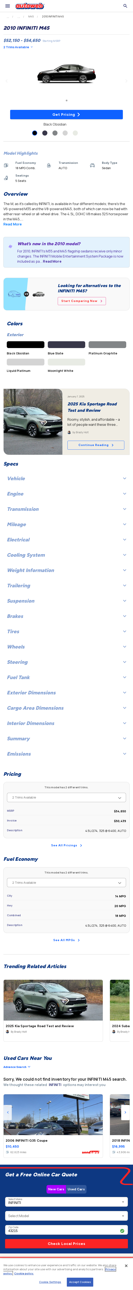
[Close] (126, 1265)
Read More (12, 224)
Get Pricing (66, 114)
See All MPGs (66, 940)
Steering (66, 662)
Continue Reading (96, 445)
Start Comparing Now (81, 301)
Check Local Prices (66, 1243)
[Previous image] (6, 81)
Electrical (66, 540)
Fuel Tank (66, 677)
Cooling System (66, 555)
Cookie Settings (50, 1282)
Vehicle (66, 478)
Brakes (66, 616)
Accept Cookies (80, 1282)
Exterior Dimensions (66, 693)
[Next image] (126, 81)
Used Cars (76, 1189)
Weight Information (66, 570)
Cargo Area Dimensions (66, 708)
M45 (31, 16)
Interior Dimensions (66, 723)
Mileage (66, 524)
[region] (66, 1274)
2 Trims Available (18, 47)
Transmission (66, 509)
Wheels (66, 647)
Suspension (66, 601)
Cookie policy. (24, 1273)
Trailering (66, 585)
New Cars (56, 1189)
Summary (66, 738)
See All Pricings (66, 845)
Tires (66, 631)
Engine (66, 494)
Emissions (66, 754)
